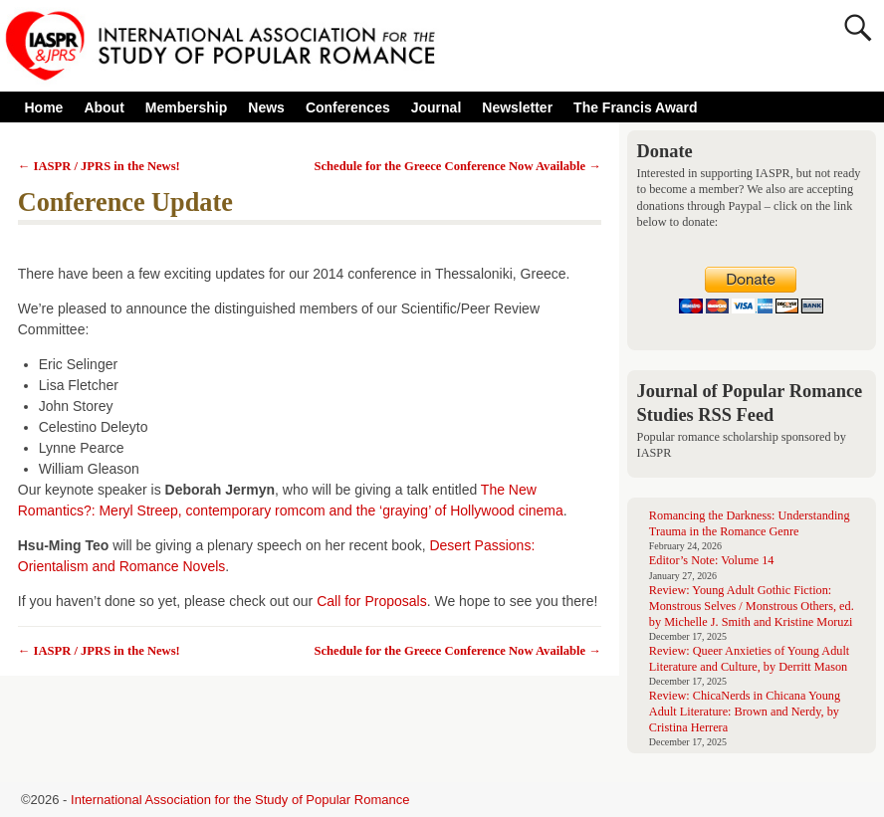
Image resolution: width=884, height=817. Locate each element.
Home (44, 107)
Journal (436, 107)
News (266, 107)
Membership (186, 107)
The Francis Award (635, 107)
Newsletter (517, 107)
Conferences (353, 107)
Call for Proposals (372, 601)
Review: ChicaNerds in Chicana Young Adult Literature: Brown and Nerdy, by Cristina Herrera (744, 711)
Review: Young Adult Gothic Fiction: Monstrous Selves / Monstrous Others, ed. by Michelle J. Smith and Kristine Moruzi (751, 606)
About (109, 107)
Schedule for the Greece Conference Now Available (458, 166)
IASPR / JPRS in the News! (99, 166)
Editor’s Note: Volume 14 (711, 560)
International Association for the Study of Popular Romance (240, 799)
